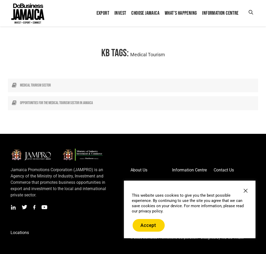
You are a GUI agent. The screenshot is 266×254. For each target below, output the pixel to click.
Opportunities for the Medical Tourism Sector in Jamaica (56, 102)
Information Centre (189, 169)
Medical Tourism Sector (35, 85)
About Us (139, 169)
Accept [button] (148, 225)
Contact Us (224, 169)
